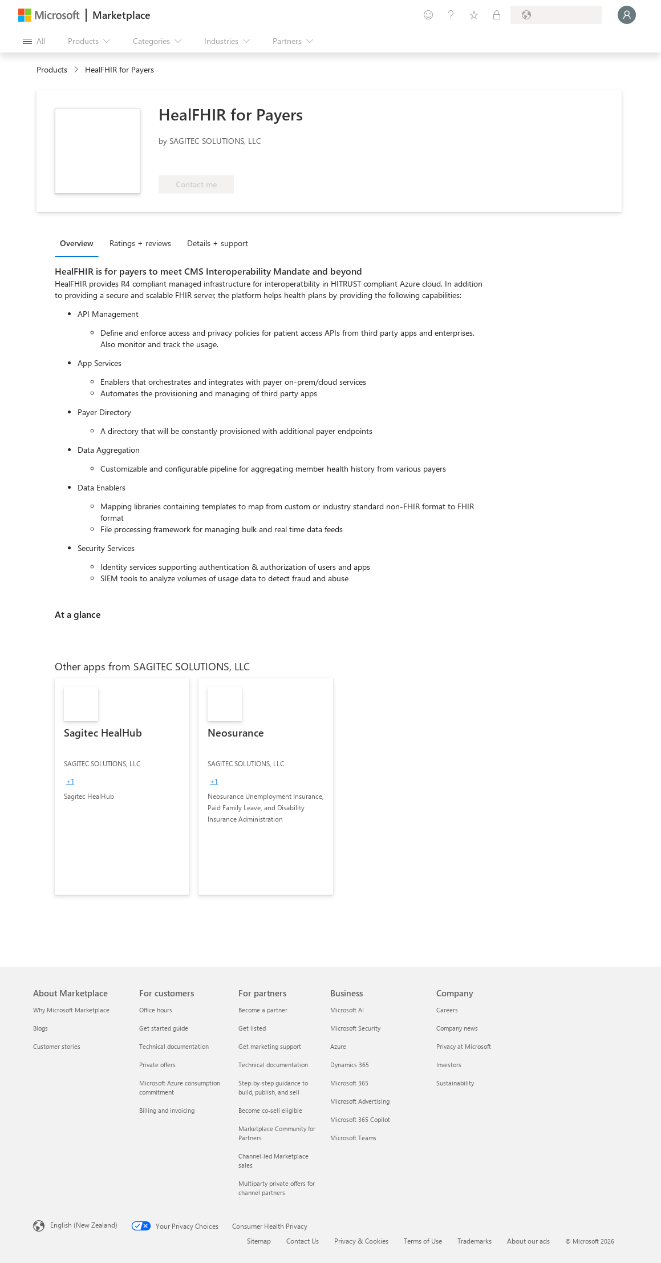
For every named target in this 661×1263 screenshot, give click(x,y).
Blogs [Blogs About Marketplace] (40, 1028)
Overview (77, 243)
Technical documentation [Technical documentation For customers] (174, 1046)
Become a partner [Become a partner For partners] (262, 1009)
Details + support (217, 243)
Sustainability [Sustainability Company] (455, 1083)
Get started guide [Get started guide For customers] (163, 1028)
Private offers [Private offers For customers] (157, 1064)
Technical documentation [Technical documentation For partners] (273, 1064)
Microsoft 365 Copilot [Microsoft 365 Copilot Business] (360, 1119)
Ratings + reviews (140, 243)
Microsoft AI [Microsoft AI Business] (347, 1009)
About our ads (528, 1240)
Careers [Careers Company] (447, 1009)
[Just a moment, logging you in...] (627, 15)
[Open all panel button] (34, 41)
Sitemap (259, 1240)
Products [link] (52, 69)
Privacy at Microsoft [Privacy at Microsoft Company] (463, 1046)
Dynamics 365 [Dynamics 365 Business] (349, 1064)
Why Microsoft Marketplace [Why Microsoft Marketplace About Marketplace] (71, 1009)
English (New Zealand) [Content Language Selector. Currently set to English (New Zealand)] (83, 1224)
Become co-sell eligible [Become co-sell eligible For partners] (270, 1110)
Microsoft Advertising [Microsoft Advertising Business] (360, 1101)
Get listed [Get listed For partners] (252, 1028)
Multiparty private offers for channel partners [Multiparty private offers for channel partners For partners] (276, 1188)
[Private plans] (497, 15)
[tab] (79, 242)
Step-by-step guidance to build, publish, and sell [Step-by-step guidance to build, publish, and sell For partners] (273, 1087)
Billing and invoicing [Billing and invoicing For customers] (166, 1110)
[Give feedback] (428, 15)
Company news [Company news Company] (457, 1028)
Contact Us (302, 1240)
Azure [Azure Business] (338, 1046)
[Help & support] (451, 15)
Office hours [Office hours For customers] (155, 1009)
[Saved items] (474, 15)
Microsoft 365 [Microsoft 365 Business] (349, 1083)
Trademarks (474, 1240)
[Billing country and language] (556, 15)
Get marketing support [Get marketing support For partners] (269, 1046)
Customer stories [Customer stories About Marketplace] (56, 1046)
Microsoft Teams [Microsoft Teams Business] (353, 1137)
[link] (122, 786)
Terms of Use (423, 1240)
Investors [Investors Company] (448, 1064)
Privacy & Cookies (361, 1240)
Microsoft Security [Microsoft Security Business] (355, 1028)
